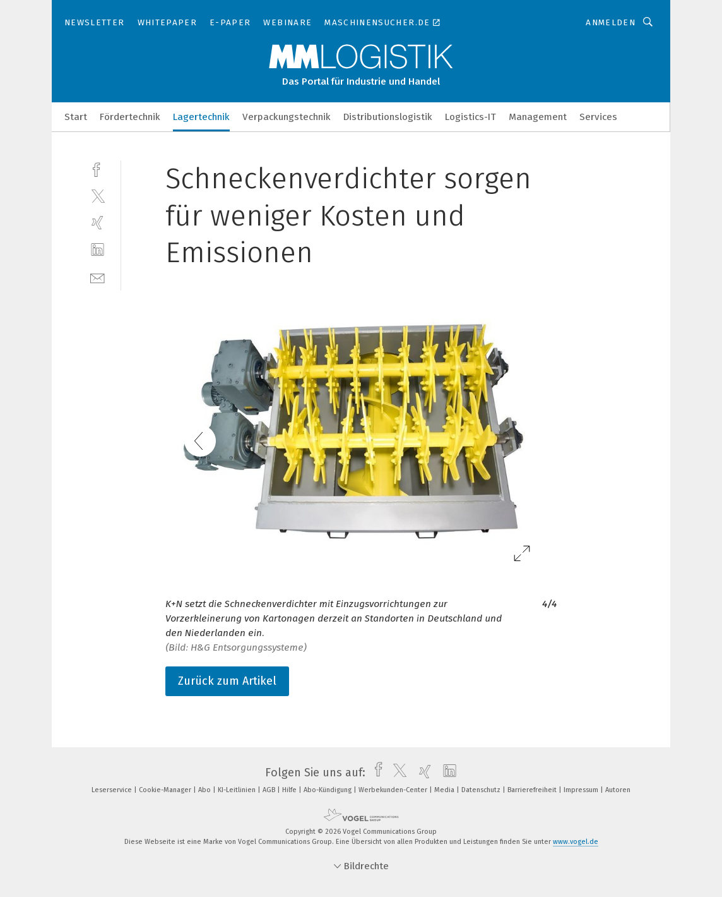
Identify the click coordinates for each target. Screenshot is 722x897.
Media (445, 790)
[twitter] (97, 195)
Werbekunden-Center (393, 790)
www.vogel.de (575, 842)
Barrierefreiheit (533, 790)
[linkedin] (97, 250)
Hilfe (290, 790)
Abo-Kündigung (328, 790)
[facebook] (97, 168)
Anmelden (611, 22)
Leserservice (113, 790)
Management (538, 117)
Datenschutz (481, 790)
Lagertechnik (201, 117)
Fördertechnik (130, 117)
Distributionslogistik (387, 117)
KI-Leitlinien (237, 790)
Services (598, 117)
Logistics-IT (470, 117)
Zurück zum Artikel (227, 681)
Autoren (617, 790)
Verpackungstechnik (286, 117)
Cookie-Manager (166, 790)
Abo (205, 790)
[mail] (97, 277)
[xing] (97, 223)
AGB (270, 790)
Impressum (582, 790)
